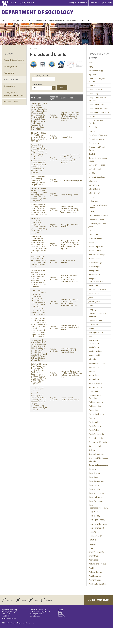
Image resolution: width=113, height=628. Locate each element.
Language (93, 309)
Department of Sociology (38, 12)
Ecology (92, 173)
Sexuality (92, 469)
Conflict (92, 116)
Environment (75, 240)
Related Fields (37, 85)
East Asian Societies (97, 165)
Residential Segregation (67, 247)
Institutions (93, 285)
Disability (92, 154)
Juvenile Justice (95, 301)
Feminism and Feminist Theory (98, 206)
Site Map (60, 614)
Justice (62, 211)
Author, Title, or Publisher (41, 76)
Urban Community (96, 552)
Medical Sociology (96, 351)
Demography (65, 224)
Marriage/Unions (66, 137)
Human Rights (94, 266)
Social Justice (94, 485)
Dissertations (9, 86)
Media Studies (94, 347)
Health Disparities (72, 242)
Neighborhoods (66, 244)
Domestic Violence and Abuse (98, 159)
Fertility (92, 212)
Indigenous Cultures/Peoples (96, 280)
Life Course (75, 157)
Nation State (94, 375)
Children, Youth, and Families (97, 80)
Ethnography (94, 193)
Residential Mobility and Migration (98, 459)
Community (93, 93)
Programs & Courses (22, 20)
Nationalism (94, 379)
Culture (92, 131)
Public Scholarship (96, 434)
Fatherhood (93, 201)
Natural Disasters (96, 383)
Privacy (60, 610)
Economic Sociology (97, 177)
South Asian (94, 532)
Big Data (63, 299)
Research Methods (96, 454)
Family (62, 195)
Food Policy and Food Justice (97, 225)
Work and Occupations (98, 584)
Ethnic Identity (94, 189)
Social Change (94, 473)
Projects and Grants (54, 116)
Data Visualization (96, 139)
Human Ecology (95, 262)
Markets (92, 328)
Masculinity (93, 336)
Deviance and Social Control (70, 156)
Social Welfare (94, 512)
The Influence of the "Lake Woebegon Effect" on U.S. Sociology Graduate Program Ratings (38, 181)
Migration (93, 359)
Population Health (66, 281)
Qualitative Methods (67, 161)
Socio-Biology (94, 516)
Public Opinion (95, 426)
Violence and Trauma (97, 564)
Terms (60, 612)
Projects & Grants (11, 79)
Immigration (94, 270)
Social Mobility (95, 489)
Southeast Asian (95, 536)
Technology (93, 544)
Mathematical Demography (94, 341)
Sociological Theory (97, 520)
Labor (91, 305)
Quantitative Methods (98, 442)
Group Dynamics (95, 238)
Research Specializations (14, 60)
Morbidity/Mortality (67, 279)
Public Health (70, 260)
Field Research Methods (98, 216)
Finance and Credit (96, 220)
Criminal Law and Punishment (66, 208)
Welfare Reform (95, 572)
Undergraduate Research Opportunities (14, 93)
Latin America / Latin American (97, 315)
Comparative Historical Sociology (98, 99)
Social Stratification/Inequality (71, 181)
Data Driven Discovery (68, 275)
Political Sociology (73, 114)
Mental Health (94, 355)
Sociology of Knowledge (98, 524)
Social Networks (74, 327)
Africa (91, 62)
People (5, 20)
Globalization (94, 234)
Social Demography (97, 481)
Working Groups (11, 66)
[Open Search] (110, 3)
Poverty (69, 211)
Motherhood (94, 367)
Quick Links (93, 3)
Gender (92, 230)
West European (95, 576)
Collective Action (95, 85)
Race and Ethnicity (96, 446)
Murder (92, 371)
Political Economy (96, 402)
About (84, 20)
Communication (95, 89)
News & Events (55, 20)
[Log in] (104, 3)
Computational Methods (99, 112)
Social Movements (96, 493)
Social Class (71, 213)
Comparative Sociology (98, 108)
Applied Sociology (96, 70)
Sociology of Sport (96, 528)
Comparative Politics (97, 104)
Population (74, 224)
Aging (91, 66)
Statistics (63, 163)
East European (95, 169)
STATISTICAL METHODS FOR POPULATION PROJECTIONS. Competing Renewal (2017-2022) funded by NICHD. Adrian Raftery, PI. (39, 226)
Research (40, 20)
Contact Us (61, 616)
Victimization (94, 560)
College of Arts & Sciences (78, 3)
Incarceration (74, 400)
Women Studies (95, 580)
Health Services (95, 250)
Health (62, 242)
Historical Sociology (67, 112)
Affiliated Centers (11, 101)
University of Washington (14, 623)
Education (93, 181)
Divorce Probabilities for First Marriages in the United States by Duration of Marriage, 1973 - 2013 (39, 137)
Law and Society (95, 320)
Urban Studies (94, 556)
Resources (71, 20)
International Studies (97, 289)
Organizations (94, 391)
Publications (9, 73)
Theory (63, 377)
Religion (70, 118)
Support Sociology (98, 600)
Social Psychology (96, 501)
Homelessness (95, 258)
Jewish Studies (94, 293)
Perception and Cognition (69, 159)
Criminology (64, 155)
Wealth (91, 568)
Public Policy (64, 116)
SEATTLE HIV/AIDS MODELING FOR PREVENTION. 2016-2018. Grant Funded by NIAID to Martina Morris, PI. (38, 261)
